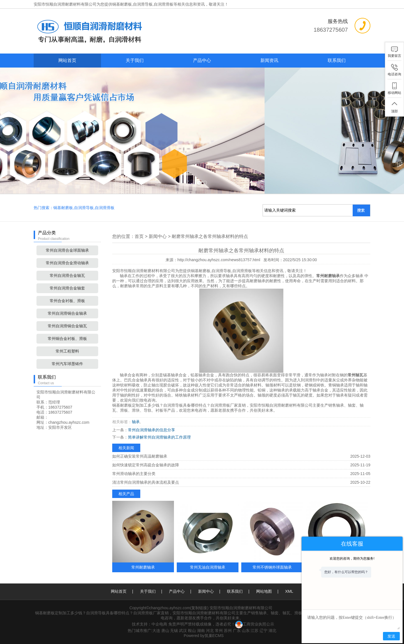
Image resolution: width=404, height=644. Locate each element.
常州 (219, 630)
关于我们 (135, 60)
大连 (156, 630)
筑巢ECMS (214, 635)
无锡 (174, 630)
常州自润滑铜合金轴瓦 (67, 326)
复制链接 (199, 608)
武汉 (183, 630)
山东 (246, 630)
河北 (210, 630)
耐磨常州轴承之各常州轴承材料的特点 (210, 236)
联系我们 (337, 60)
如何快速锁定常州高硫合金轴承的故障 (145, 465)
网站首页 (67, 60)
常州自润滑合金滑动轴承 (67, 263)
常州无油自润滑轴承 (207, 567)
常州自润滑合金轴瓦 (67, 275)
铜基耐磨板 (122, 4)
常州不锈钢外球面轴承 (272, 567)
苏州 (228, 630)
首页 (139, 236)
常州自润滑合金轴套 (67, 288)
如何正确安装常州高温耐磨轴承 (139, 456)
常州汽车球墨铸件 (67, 364)
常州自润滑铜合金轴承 (67, 313)
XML (289, 591)
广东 (237, 630)
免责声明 (176, 624)
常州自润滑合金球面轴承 (67, 250)
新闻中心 (158, 236)
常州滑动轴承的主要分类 (133, 473)
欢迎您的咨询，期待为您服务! (352, 558)
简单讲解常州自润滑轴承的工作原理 (159, 437)
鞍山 (192, 630)
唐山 (165, 630)
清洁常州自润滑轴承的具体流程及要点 (145, 482)
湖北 (272, 630)
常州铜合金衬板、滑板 (67, 338)
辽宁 (263, 630)
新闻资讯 (269, 60)
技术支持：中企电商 (149, 624)
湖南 (201, 630)
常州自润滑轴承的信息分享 (151, 430)
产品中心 (202, 60)
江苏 (254, 630)
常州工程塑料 (67, 351)
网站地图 (264, 591)
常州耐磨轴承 (143, 567)
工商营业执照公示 (254, 624)
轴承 (136, 422)
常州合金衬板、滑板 (67, 300)
